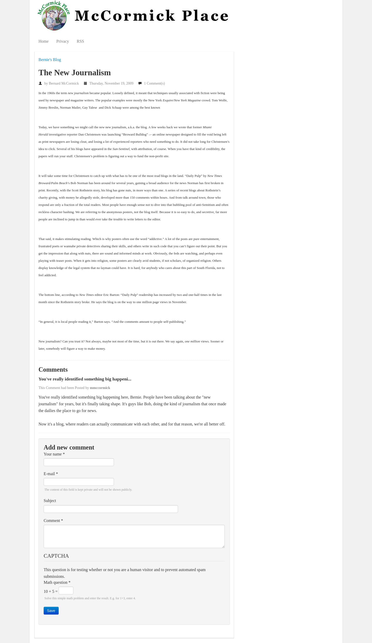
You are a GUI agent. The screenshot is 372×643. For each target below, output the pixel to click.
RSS (80, 41)
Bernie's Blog (49, 59)
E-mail (51, 474)
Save (51, 611)
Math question (57, 582)
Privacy (62, 41)
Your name (54, 454)
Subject (50, 500)
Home (43, 41)
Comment (53, 520)
